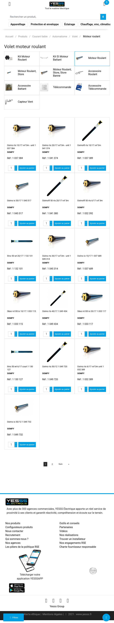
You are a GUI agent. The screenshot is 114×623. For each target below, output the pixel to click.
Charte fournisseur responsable (78, 546)
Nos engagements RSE (73, 542)
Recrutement (12, 535)
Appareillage (18, 25)
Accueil (9, 36)
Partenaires (66, 527)
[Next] (68, 464)
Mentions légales (53, 614)
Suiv (60, 464)
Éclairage (70, 25)
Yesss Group (57, 606)
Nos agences (12, 542)
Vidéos (64, 531)
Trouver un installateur (73, 539)
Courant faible (40, 36)
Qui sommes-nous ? (16, 539)
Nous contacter (14, 531)
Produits (22, 36)
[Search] (54, 17)
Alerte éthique (32, 614)
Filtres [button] (13, 617)
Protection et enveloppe (45, 25)
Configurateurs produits (19, 527)
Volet (75, 36)
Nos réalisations (69, 535)
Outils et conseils (69, 523)
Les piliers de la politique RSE (22, 546)
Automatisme (59, 36)
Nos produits (12, 523)
